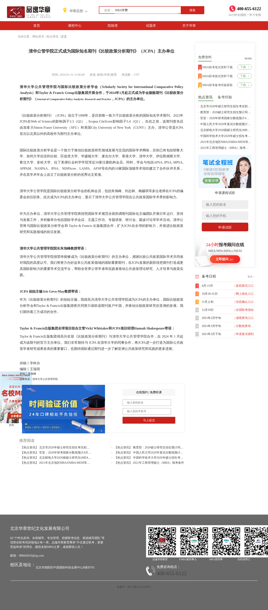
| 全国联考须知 (244, 309)
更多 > (251, 276)
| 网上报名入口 (244, 293)
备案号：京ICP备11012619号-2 (134, 586)
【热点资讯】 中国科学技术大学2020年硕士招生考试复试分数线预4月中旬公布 (165, 457)
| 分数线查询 (243, 326)
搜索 (192, 10)
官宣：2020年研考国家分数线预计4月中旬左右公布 (233, 118)
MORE (248, 58)
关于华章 (189, 25)
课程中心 (75, 25)
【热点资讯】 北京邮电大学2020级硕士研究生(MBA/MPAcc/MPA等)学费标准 (71, 457)
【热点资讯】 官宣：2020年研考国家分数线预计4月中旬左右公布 (63, 452)
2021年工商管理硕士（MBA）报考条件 (225, 147)
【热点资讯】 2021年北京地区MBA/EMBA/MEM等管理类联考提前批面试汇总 (71, 462)
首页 (36, 25)
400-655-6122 (172, 573)
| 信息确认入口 (244, 301)
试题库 (151, 25)
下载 (244, 67)
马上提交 (149, 420)
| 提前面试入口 (244, 285)
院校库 (113, 25)
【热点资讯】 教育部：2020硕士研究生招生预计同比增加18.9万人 (157, 447)
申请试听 (225, 227)
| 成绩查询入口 (244, 318)
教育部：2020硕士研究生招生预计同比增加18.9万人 (234, 112)
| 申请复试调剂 (244, 334)
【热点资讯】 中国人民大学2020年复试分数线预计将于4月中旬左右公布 (161, 452)
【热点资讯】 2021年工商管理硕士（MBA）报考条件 (149, 462)
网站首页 (38, 36)
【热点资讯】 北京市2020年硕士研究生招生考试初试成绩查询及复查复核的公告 (73, 447)
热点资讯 (52, 36)
